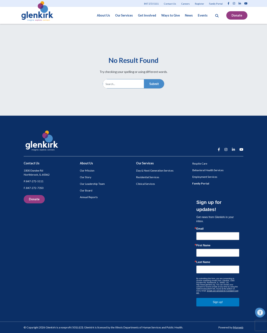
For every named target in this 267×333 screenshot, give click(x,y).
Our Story (85, 177)
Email (200, 228)
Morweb (238, 327)
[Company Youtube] (245, 3)
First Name (203, 245)
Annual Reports (89, 197)
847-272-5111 (34, 181)
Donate (237, 15)
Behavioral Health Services (208, 170)
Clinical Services (145, 183)
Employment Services (204, 176)
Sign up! (218, 302)
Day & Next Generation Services (155, 170)
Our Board (86, 190)
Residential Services (147, 177)
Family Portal (200, 183)
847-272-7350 (34, 187)
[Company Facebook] (228, 3)
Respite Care (199, 163)
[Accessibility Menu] (260, 312)
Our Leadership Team (92, 183)
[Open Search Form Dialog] (217, 15)
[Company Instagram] (234, 3)
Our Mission (87, 170)
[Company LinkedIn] (240, 3)
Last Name (203, 262)
